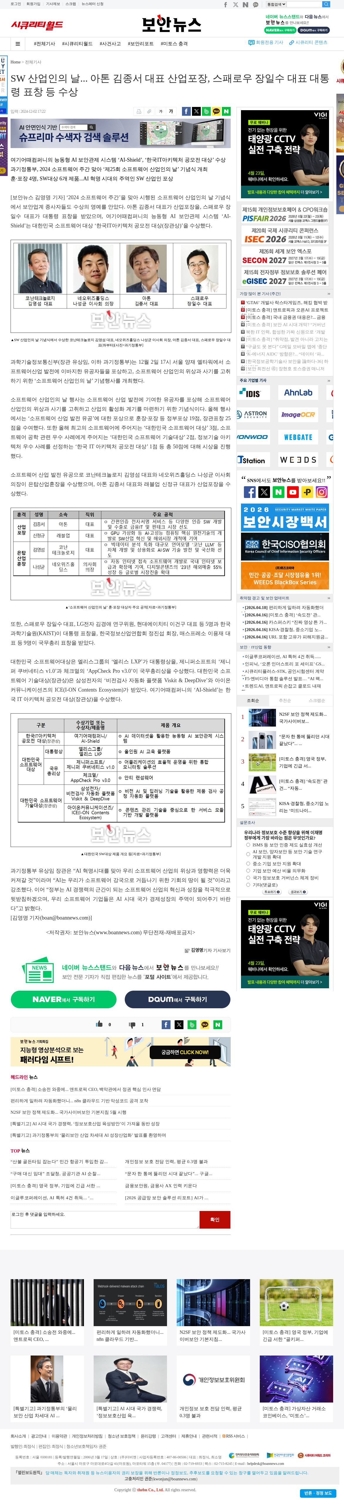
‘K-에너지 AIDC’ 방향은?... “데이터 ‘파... (285, 354)
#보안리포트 (141, 43)
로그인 (16, 4)
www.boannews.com (118, 932)
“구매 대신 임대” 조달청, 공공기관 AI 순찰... (55, 1173)
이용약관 (59, 1436)
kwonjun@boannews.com (174, 1479)
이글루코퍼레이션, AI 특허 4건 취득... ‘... (52, 1197)
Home (16, 62)
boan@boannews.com (65, 918)
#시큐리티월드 (77, 43)
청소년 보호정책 (121, 1436)
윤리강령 (148, 1436)
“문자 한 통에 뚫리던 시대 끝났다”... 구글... (169, 1173)
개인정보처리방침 (87, 1436)
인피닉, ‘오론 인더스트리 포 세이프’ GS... (285, 664)
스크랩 (70, 4)
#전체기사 (44, 43)
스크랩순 (317, 700)
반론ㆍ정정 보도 (318, 1493)
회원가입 (33, 4)
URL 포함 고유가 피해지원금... (286, 637)
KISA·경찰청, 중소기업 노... (283, 629)
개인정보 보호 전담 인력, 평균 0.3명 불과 (166, 1161)
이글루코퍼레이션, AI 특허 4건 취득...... (283, 656)
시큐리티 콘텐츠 (312, 42)
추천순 (285, 700)
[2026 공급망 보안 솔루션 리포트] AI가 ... (166, 1197)
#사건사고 (110, 43)
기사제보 (53, 4)
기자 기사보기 (208, 950)
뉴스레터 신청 (93, 4)
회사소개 (18, 1436)
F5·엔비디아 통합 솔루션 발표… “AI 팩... (284, 678)
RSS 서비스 (235, 1436)
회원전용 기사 (270, 42)
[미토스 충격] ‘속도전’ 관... (283, 615)
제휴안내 (189, 1436)
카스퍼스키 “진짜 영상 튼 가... (286, 622)
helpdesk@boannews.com (265, 1464)
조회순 (253, 700)
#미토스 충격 (174, 43)
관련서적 (209, 1436)
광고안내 (38, 1436)
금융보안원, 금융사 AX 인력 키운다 (161, 1185)
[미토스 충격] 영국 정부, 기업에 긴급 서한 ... (55, 1185)
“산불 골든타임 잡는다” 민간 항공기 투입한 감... (59, 1161)
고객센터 (168, 1436)
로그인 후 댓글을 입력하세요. (105, 1220)
